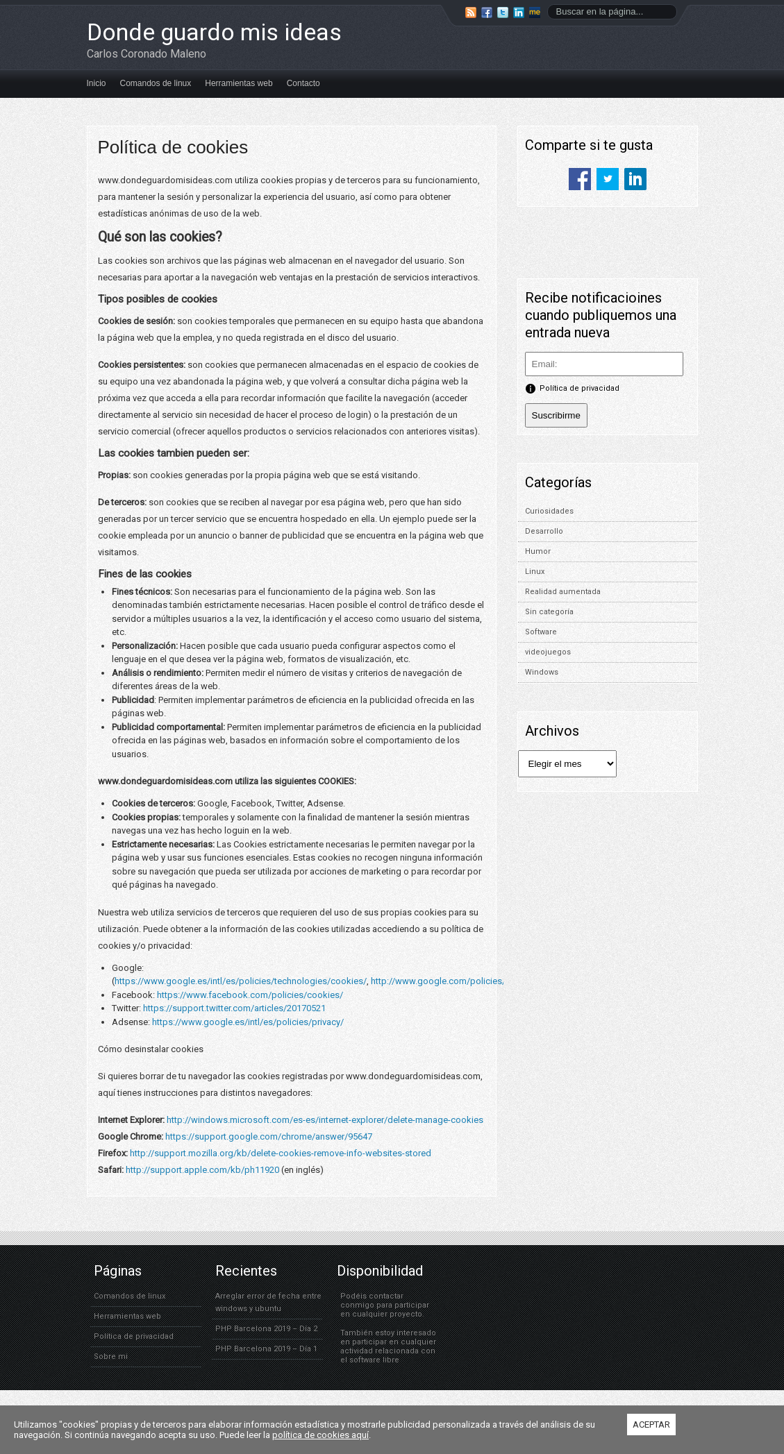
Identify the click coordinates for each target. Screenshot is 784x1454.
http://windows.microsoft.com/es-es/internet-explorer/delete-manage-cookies (325, 1120)
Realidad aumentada (563, 591)
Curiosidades (549, 511)
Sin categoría (549, 611)
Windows (541, 672)
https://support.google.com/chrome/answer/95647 (268, 1136)
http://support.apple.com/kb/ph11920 (202, 1170)
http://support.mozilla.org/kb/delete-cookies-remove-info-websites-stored (280, 1153)
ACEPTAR (651, 1424)
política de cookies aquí (320, 1435)
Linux (534, 571)
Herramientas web (238, 83)
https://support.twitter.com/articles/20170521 (234, 1008)
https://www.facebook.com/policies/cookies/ (250, 995)
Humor (538, 551)
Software (541, 631)
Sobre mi (111, 1356)
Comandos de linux (156, 83)
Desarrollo (544, 531)
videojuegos (548, 652)
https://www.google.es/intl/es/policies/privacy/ (248, 1022)
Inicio (96, 83)
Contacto (303, 83)
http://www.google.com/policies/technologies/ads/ (476, 981)
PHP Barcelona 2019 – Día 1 (266, 1348)
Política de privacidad (134, 1336)
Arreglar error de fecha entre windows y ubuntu (268, 1302)
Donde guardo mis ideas (214, 32)
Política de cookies (173, 147)
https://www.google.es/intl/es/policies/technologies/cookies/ (241, 981)
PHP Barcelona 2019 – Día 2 (266, 1328)
